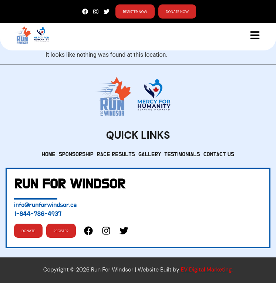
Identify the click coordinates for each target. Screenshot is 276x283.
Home (48, 154)
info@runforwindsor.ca (45, 205)
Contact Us (219, 154)
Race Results (116, 154)
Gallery (149, 154)
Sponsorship (76, 154)
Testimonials (182, 154)
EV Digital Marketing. (207, 269)
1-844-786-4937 (38, 214)
